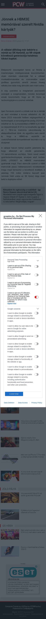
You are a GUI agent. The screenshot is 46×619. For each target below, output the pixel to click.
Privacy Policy (36, 403)
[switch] (37, 266)
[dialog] (23, 309)
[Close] (41, 216)
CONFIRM (14, 394)
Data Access (23, 403)
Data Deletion (9, 403)
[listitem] (23, 260)
